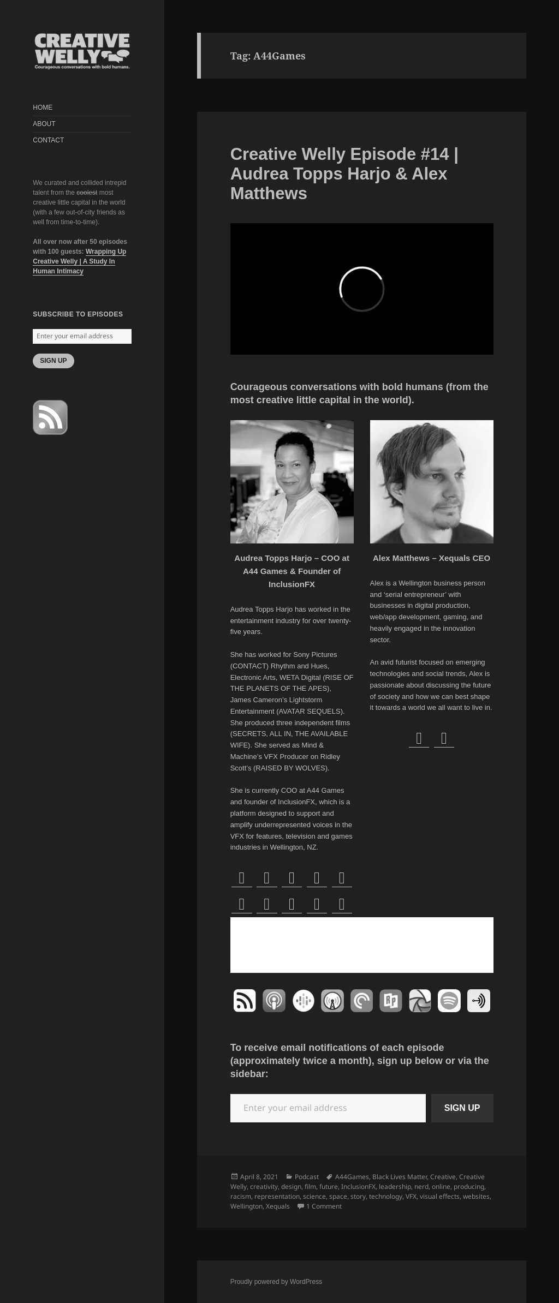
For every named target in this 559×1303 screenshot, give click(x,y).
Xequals (278, 1206)
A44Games (352, 1176)
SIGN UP (53, 360)
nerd (421, 1186)
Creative (443, 1176)
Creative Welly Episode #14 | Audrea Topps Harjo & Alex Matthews (344, 174)
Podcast (307, 1176)
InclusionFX (358, 1186)
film (310, 1186)
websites (476, 1196)
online (441, 1186)
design (291, 1186)
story (358, 1196)
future (328, 1186)
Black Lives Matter (399, 1176)
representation (277, 1196)
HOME (42, 107)
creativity (264, 1186)
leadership (395, 1186)
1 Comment (324, 1206)
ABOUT (44, 124)
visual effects (440, 1196)
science (314, 1196)
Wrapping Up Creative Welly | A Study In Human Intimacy (79, 261)
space (338, 1196)
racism (240, 1196)
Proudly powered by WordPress (276, 1282)
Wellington (246, 1206)
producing (469, 1186)
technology (385, 1196)
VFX (411, 1196)
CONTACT (48, 140)
